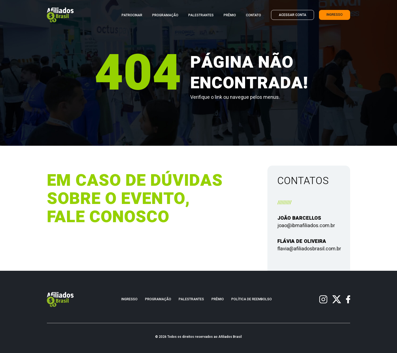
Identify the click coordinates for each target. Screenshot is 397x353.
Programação (165, 15)
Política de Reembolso (251, 299)
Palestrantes (201, 15)
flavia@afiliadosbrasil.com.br (309, 249)
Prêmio (230, 15)
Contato (253, 15)
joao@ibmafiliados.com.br (306, 225)
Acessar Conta (292, 15)
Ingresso (334, 14)
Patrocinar (132, 15)
